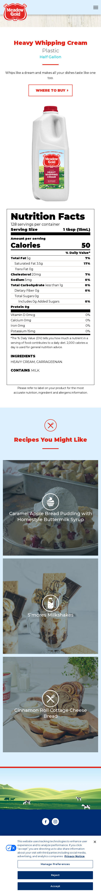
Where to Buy (50, 90)
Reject (55, 876)
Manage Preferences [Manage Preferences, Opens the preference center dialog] (55, 865)
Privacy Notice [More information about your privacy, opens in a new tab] (74, 857)
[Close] (95, 843)
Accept (55, 887)
